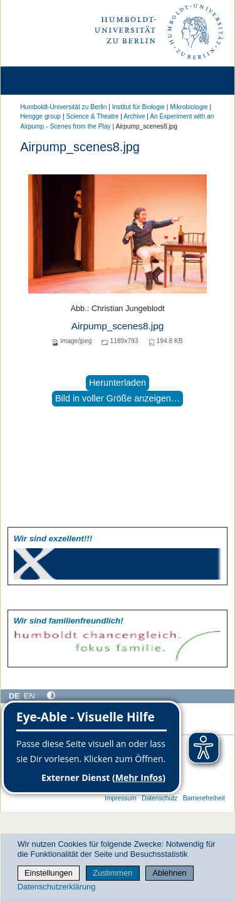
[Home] (45, 80)
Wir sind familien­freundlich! (68, 620)
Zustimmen (112, 873)
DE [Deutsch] (14, 696)
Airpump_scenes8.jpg (117, 326)
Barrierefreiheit (204, 798)
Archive (134, 116)
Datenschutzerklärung (56, 886)
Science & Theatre (92, 116)
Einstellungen (48, 873)
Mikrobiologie (188, 106)
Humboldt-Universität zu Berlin (63, 106)
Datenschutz (159, 798)
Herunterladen (117, 383)
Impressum (121, 798)
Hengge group (40, 116)
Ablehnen (169, 873)
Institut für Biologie (138, 106)
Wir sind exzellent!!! (53, 538)
